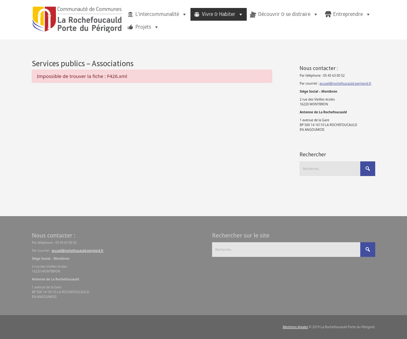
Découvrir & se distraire (288, 14)
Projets (147, 27)
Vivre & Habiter (223, 14)
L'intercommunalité (161, 14)
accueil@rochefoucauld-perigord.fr (345, 83)
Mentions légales (295, 327)
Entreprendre (352, 14)
